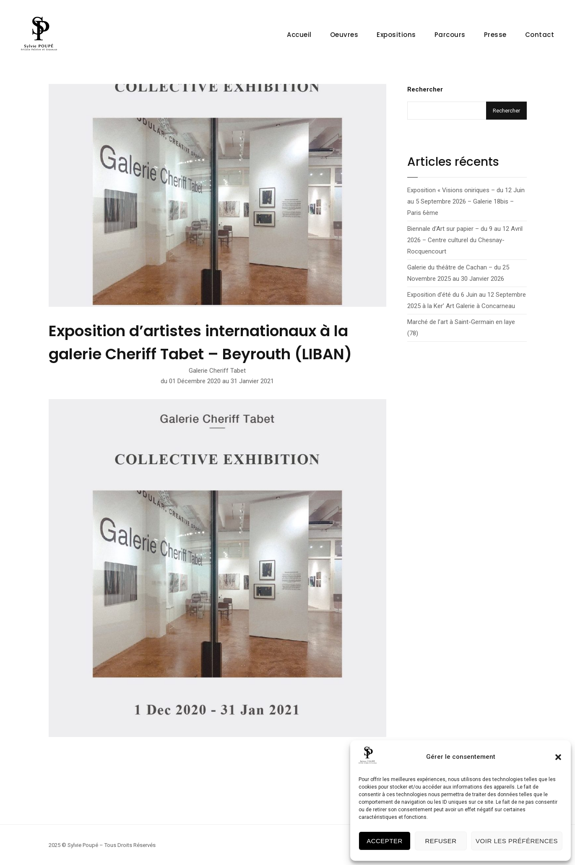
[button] (558, 757)
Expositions (396, 34)
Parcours (450, 34)
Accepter (385, 840)
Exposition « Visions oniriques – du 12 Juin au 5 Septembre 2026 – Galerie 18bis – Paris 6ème (466, 201)
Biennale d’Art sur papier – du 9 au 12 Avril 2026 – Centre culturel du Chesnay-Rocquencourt (465, 240)
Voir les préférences (517, 840)
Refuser (440, 840)
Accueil (299, 34)
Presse (495, 34)
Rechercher (425, 89)
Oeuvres (344, 34)
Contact (539, 34)
